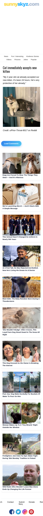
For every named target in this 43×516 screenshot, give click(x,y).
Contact (10, 502)
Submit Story (22, 503)
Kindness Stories (32, 56)
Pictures (17, 59)
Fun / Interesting (17, 56)
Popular (34, 59)
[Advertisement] (21, 30)
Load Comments (11, 144)
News (6, 56)
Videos (8, 59)
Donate (32, 502)
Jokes (26, 59)
